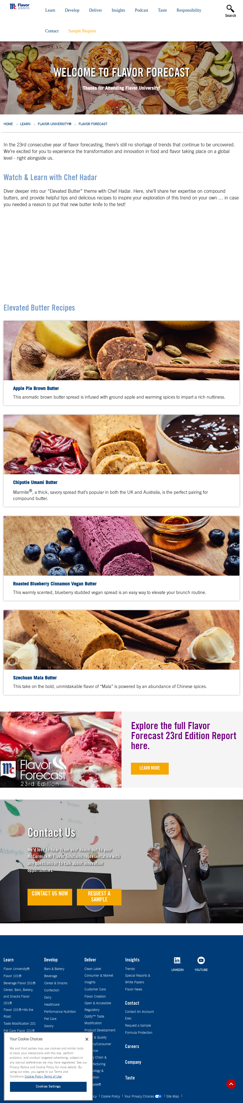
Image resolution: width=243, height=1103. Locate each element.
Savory (48, 1026)
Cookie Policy (111, 1096)
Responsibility (189, 10)
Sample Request (82, 31)
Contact (52, 31)
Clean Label (92, 969)
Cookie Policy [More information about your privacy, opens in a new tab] (34, 1076)
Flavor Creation (95, 996)
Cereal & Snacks (55, 983)
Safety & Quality (95, 1037)
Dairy (47, 997)
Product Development (99, 1030)
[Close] (87, 1039)
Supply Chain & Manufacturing (95, 1061)
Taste (162, 10)
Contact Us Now (50, 894)
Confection (51, 990)
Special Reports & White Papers (137, 979)
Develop (72, 10)
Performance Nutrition (60, 1012)
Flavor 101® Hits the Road (18, 1013)
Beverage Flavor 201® (19, 983)
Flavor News (133, 989)
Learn (50, 10)
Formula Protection (138, 1032)
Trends (130, 969)
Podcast (141, 10)
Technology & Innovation (93, 1074)
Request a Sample (99, 897)
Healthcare (52, 1004)
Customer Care (95, 989)
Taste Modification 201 (20, 1023)
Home (8, 124)
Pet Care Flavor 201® (19, 1031)
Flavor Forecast (93, 124)
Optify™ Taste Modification (94, 1020)
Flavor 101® (12, 976)
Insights (118, 10)
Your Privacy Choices (143, 1096)
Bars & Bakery (54, 969)
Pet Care (50, 1019)
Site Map (173, 1096)
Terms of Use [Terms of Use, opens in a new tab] (53, 1076)
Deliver (95, 10)
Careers (132, 1047)
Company (133, 1062)
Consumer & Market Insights (98, 979)
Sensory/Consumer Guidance (97, 1048)
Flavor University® (54, 124)
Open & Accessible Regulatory (97, 1007)
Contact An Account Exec (139, 1015)
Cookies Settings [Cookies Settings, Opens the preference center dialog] (48, 1086)
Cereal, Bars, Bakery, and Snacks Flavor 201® (18, 996)
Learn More (150, 768)
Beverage (50, 976)
